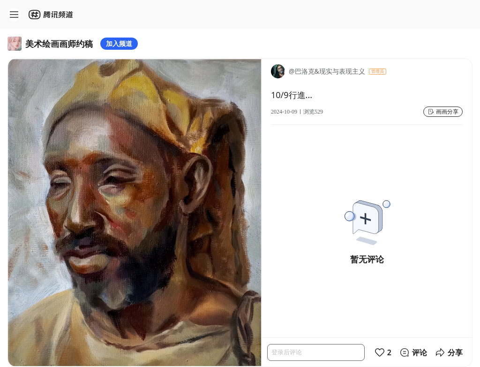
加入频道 (119, 43)
